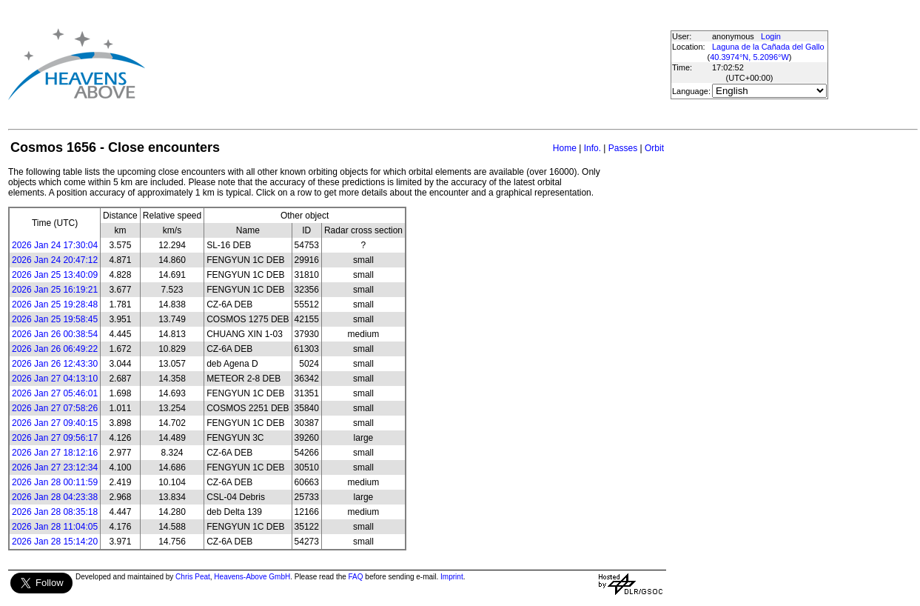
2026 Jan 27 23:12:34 (55, 467)
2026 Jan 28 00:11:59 (55, 482)
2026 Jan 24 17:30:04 (55, 245)
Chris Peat (192, 577)
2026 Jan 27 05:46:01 (55, 393)
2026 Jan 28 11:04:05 (55, 527)
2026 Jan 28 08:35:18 (55, 512)
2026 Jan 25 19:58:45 (55, 319)
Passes (622, 148)
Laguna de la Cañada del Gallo (768, 46)
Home (565, 148)
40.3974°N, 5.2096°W (749, 57)
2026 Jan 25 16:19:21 (55, 289)
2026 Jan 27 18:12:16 (55, 452)
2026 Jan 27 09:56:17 (55, 438)
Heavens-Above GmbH (252, 577)
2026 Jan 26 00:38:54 (55, 334)
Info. (592, 148)
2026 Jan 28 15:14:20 (55, 541)
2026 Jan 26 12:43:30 (55, 364)
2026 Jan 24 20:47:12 (55, 260)
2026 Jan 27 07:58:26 (55, 408)
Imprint (451, 577)
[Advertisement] (405, 63)
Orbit (654, 148)
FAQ (356, 577)
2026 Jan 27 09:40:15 (55, 423)
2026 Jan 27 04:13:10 (55, 378)
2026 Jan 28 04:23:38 (55, 497)
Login (771, 36)
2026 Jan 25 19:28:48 (55, 304)
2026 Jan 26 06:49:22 (55, 349)
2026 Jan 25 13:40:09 (55, 275)
